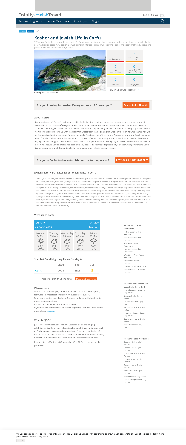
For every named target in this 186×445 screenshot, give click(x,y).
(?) (138, 89)
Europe (22, 31)
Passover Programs (30, 21)
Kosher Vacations (58, 21)
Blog (95, 21)
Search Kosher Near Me (136, 105)
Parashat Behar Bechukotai (56, 278)
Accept (20, 440)
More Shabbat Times (86, 278)
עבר (162, 15)
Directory (80, 21)
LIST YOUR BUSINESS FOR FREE (132, 160)
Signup (154, 14)
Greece (30, 31)
